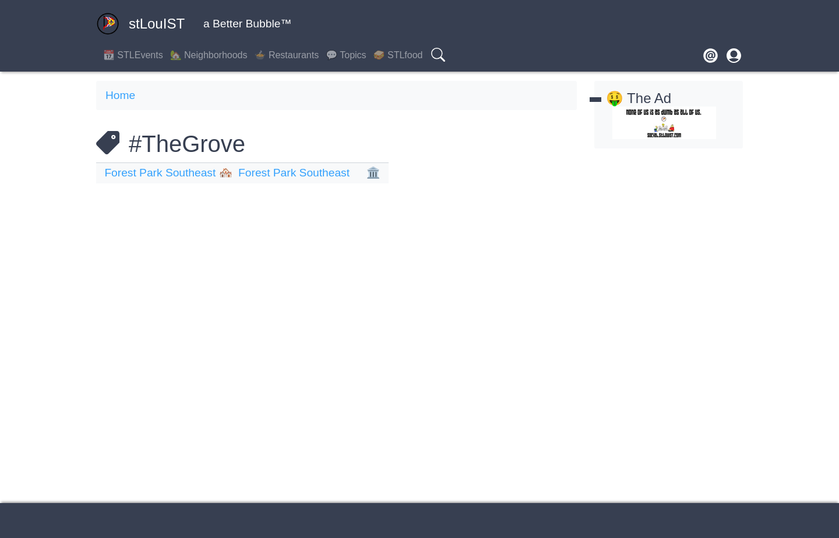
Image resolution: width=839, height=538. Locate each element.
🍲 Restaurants (287, 55)
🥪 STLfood (398, 55)
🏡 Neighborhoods (209, 55)
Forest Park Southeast (294, 173)
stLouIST (140, 24)
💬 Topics (346, 55)
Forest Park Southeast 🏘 (168, 173)
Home (120, 95)
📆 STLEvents (133, 55)
